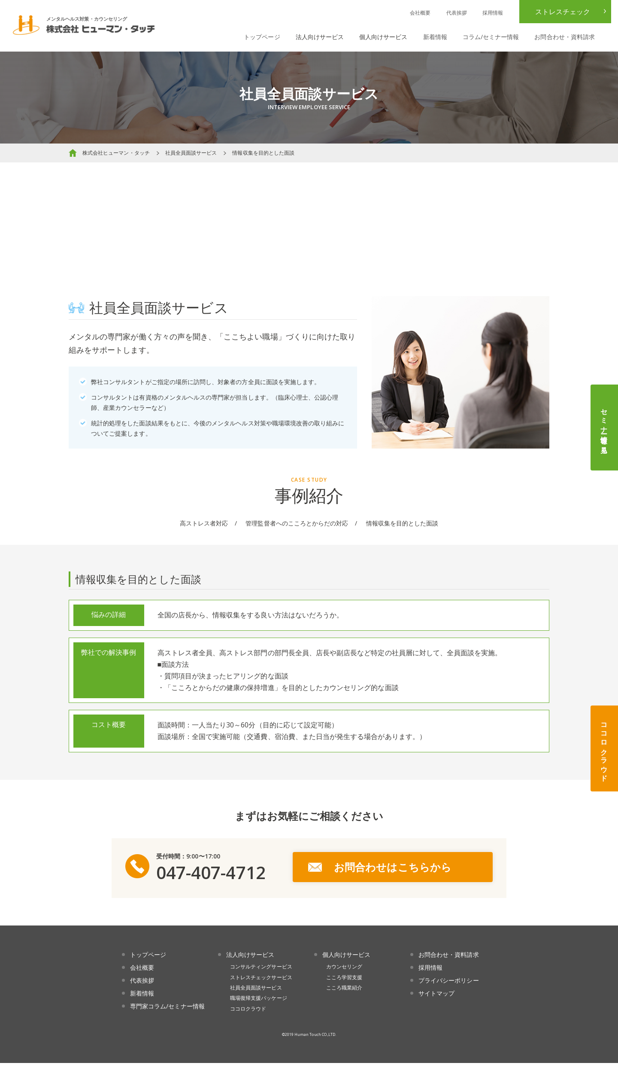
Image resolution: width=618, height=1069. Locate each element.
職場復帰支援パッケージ (258, 1004)
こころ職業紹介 (344, 993)
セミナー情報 (604, 427)
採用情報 (492, 12)
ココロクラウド (604, 748)
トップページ (262, 37)
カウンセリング (344, 972)
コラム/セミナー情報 (491, 37)
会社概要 (420, 12)
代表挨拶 (456, 12)
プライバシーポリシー (448, 986)
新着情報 (435, 37)
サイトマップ (436, 999)
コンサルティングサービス (261, 972)
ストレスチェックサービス (261, 983)
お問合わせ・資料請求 (564, 37)
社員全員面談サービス (191, 152)
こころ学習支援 (344, 983)
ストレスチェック (562, 11)
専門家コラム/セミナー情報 (167, 1012)
